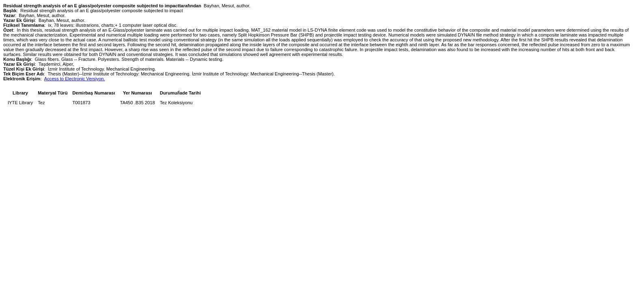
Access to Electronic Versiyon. (74, 78)
